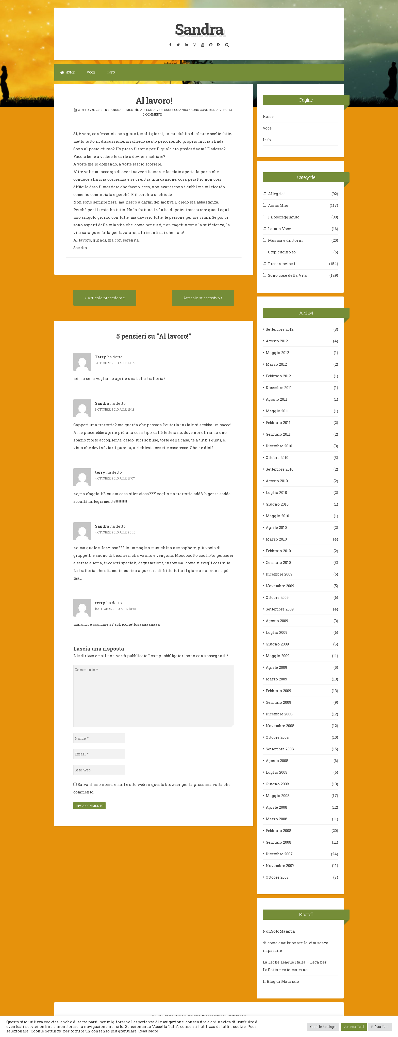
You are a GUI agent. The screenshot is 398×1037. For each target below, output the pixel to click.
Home (67, 72)
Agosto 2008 (277, 760)
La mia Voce (279, 228)
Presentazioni (281, 263)
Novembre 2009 (280, 585)
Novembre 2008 (280, 725)
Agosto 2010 (277, 480)
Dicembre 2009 (279, 573)
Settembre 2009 (280, 608)
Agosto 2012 (277, 340)
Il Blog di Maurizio (281, 981)
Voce (91, 72)
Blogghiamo (212, 1016)
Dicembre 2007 (279, 853)
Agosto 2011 (277, 398)
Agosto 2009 (277, 620)
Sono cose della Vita (209, 109)
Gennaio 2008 (278, 841)
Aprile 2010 (276, 527)
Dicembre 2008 (279, 713)
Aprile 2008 (276, 806)
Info (111, 72)
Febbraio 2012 (278, 375)
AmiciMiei (278, 205)
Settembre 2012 (279, 328)
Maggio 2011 (277, 410)
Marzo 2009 (276, 678)
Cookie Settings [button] (323, 1026)
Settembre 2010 (279, 468)
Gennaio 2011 (278, 433)
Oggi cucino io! (282, 251)
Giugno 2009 (277, 643)
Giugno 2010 (277, 503)
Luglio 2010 (276, 492)
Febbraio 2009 (278, 690)
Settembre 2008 (280, 748)
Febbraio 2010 (278, 550)
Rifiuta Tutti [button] (380, 1026)
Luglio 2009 (276, 632)
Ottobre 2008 (277, 736)
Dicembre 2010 (279, 445)
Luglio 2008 (277, 771)
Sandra (199, 29)
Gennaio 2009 (278, 702)
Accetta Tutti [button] (354, 1026)
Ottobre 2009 (277, 597)
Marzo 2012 (276, 363)
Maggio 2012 (277, 352)
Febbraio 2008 (278, 830)
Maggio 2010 (277, 515)
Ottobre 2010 (277, 457)
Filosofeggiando (173, 109)
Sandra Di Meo (120, 109)
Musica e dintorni (285, 240)
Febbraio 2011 (278, 422)
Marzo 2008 (276, 818)
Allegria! (148, 109)
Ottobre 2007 (277, 876)
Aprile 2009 (276, 667)
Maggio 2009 (277, 655)
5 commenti (152, 114)
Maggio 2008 (278, 795)
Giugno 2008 (277, 783)
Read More (148, 1031)
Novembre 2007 (280, 865)
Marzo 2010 (276, 538)
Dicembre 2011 (279, 387)
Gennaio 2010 (278, 562)
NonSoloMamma (279, 930)
